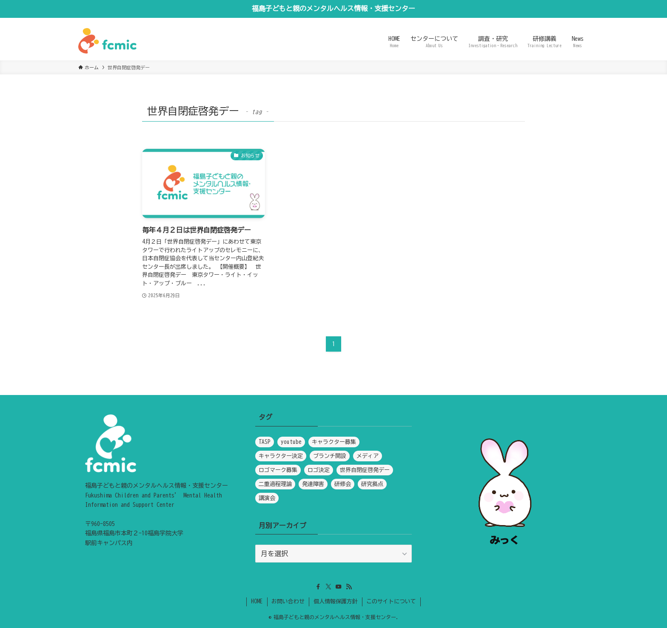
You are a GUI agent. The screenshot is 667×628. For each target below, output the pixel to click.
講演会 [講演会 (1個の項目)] (267, 498)
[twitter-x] (328, 587)
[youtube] (338, 587)
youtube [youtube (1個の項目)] (291, 442)
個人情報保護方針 (336, 601)
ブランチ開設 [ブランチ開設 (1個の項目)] (329, 456)
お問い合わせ (288, 601)
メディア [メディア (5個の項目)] (367, 456)
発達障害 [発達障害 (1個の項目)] (313, 484)
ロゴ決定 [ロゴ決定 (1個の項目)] (319, 470)
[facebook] (318, 587)
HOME (257, 601)
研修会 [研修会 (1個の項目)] (342, 484)
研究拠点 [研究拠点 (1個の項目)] (372, 484)
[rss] (349, 587)
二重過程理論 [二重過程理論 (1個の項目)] (275, 484)
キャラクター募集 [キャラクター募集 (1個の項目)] (334, 442)
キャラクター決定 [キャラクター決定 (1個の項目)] (281, 456)
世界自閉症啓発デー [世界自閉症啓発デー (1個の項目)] (365, 470)
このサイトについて (391, 601)
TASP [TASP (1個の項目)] (265, 442)
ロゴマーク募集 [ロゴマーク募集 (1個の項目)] (278, 470)
